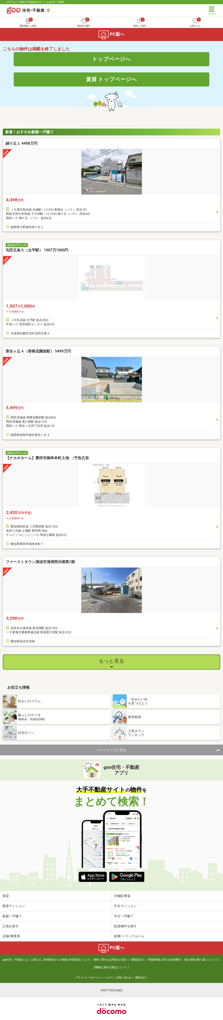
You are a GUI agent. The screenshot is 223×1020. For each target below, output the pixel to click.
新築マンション (13, 906)
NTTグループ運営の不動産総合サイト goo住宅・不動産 (35, 2)
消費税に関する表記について (110, 967)
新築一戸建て (12, 916)
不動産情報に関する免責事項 (164, 959)
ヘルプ (108, 977)
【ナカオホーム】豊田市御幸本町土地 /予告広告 (47, 458)
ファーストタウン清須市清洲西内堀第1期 (40, 562)
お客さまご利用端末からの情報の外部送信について (60, 959)
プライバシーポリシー (88, 977)
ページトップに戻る (111, 750)
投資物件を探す (125, 926)
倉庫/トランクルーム (129, 936)
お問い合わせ (123, 977)
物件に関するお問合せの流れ (110, 959)
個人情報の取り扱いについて (201, 959)
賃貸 (5, 896)
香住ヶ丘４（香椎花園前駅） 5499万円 (38, 351)
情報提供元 (137, 959)
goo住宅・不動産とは (15, 959)
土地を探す (10, 926)
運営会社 (140, 977)
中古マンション (125, 906)
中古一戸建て (124, 916)
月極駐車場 (122, 896)
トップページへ (111, 59)
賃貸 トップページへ (111, 79)
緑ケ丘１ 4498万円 (22, 143)
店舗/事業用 (11, 936)
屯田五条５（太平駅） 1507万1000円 (37, 250)
